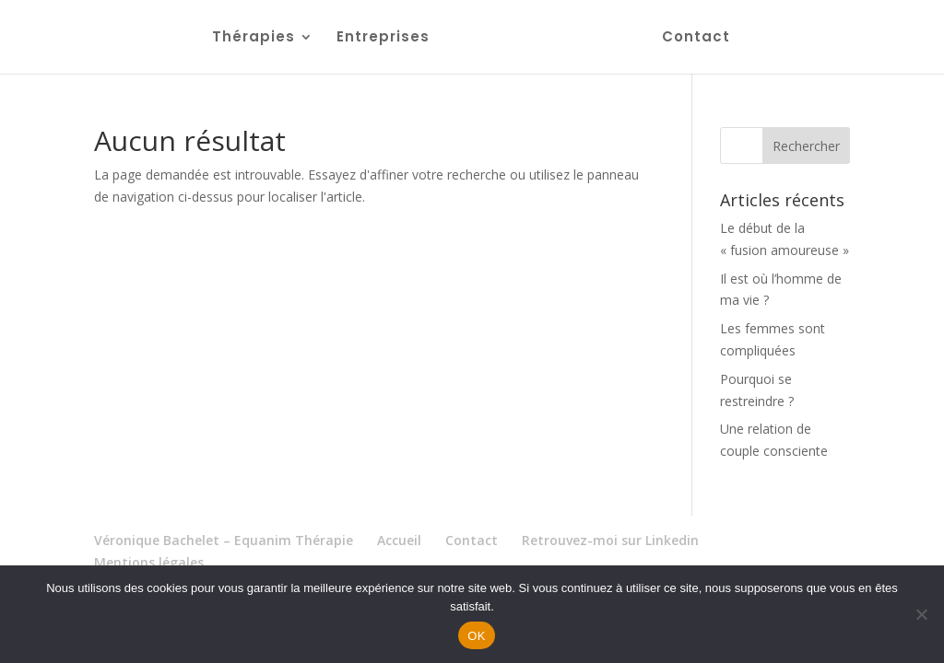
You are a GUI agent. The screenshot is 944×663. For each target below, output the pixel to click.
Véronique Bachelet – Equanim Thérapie (223, 540)
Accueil (399, 540)
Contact (696, 38)
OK (476, 636)
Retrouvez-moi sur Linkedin (610, 540)
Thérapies (253, 38)
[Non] (921, 614)
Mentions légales (149, 562)
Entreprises (383, 38)
